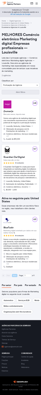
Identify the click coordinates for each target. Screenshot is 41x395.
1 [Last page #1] (34, 275)
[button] (20, 85)
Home (4, 21)
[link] (32, 3)
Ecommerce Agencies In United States (15, 23)
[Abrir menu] (36, 3)
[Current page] (27, 275)
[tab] (6, 285)
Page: (21, 275)
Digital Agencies (15, 21)
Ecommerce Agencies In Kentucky (14, 25)
